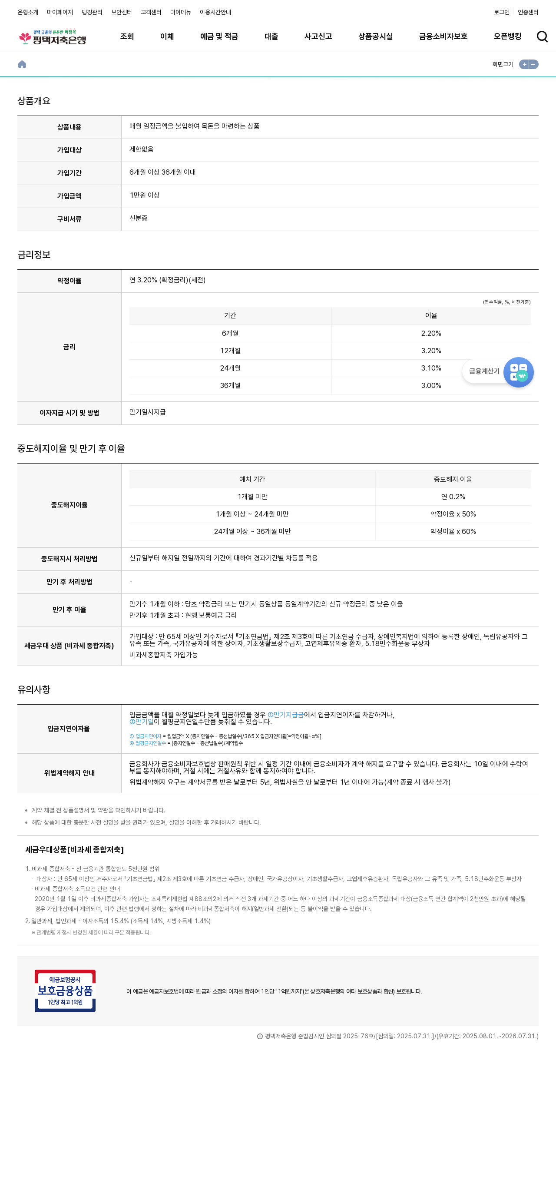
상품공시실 (375, 36)
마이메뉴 (180, 12)
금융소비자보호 (443, 36)
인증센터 (528, 12)
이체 (167, 36)
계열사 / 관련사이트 (458, 1147)
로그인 (502, 12)
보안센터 (121, 12)
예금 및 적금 (219, 36)
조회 (127, 36)
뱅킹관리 (92, 12)
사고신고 (318, 36)
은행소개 (27, 12)
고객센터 (151, 12)
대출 (271, 36)
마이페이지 (60, 12)
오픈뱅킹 (508, 36)
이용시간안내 (215, 12)
